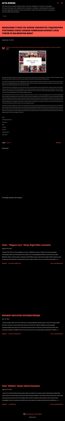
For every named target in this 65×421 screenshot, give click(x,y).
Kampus (8, 142)
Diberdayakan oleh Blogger (32, 414)
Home (5, 16)
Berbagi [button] (58, 142)
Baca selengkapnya (57, 263)
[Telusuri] (58, 3)
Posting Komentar (14, 263)
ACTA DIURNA (8, 3)
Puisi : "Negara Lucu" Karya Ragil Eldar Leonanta (26, 245)
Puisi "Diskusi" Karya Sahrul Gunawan (21, 385)
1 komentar (12, 404)
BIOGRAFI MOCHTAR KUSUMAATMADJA (21, 315)
